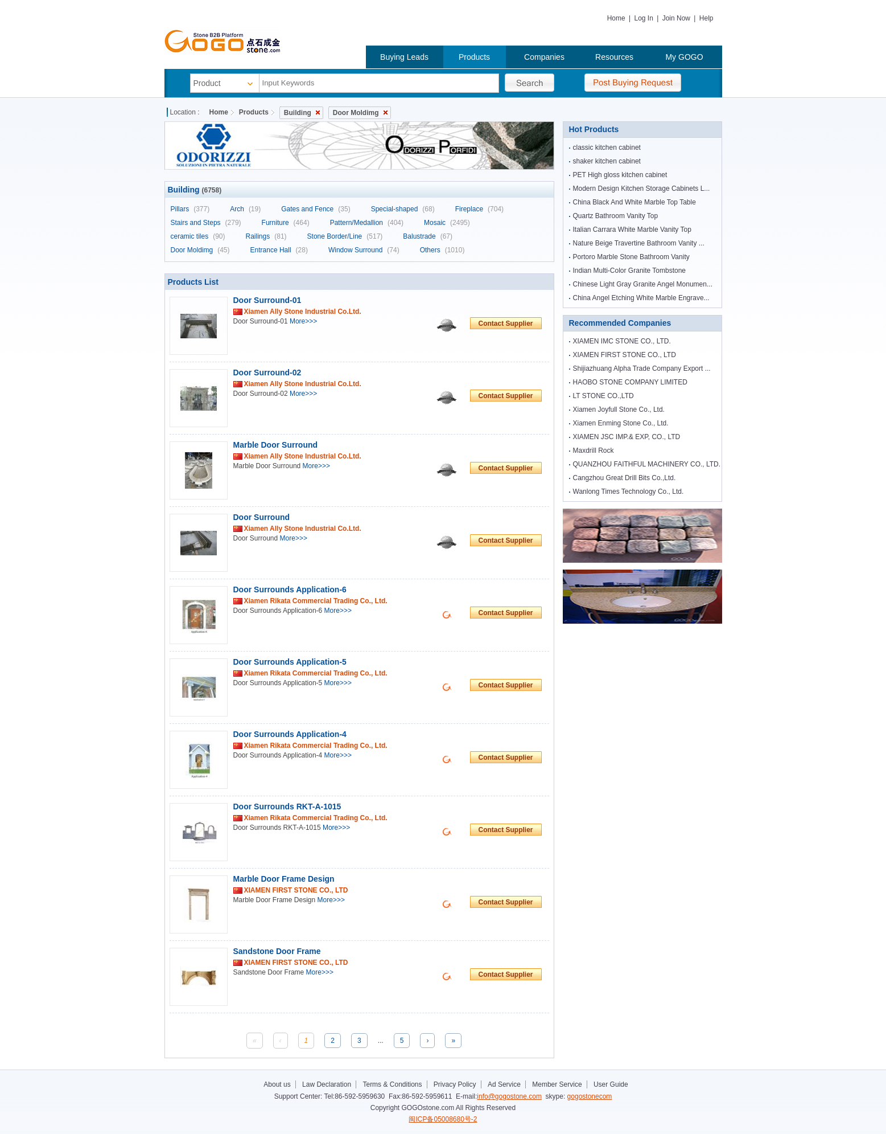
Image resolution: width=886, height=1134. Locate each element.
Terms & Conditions (392, 1084)
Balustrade (427, 236)
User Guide (611, 1084)
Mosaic (447, 223)
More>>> (303, 321)
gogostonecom (589, 1096)
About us (276, 1084)
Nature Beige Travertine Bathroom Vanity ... (638, 243)
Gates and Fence (315, 209)
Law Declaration (326, 1084)
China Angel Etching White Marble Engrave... (641, 298)
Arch (245, 209)
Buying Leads (404, 57)
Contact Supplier (505, 323)
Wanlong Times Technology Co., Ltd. (628, 492)
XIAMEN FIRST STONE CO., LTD (624, 355)
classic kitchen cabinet (607, 148)
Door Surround (261, 517)
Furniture (286, 223)
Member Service (557, 1084)
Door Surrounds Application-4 (290, 734)
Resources (614, 57)
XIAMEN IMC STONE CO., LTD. (622, 341)
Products (474, 57)
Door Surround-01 (267, 300)
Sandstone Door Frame (277, 951)
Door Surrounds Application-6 (290, 589)
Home (616, 18)
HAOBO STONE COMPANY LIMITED (630, 382)
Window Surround (363, 250)
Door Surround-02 (267, 372)
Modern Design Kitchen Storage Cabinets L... (641, 189)
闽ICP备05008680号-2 (443, 1119)
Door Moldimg (360, 113)
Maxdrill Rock (593, 451)
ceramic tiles (198, 236)
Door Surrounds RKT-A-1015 (287, 806)
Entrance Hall (279, 250)
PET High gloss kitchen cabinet (620, 175)
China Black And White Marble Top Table (634, 202)
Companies (544, 57)
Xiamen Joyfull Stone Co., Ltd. (619, 410)
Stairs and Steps (206, 223)
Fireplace (479, 209)
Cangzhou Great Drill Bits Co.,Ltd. (624, 478)
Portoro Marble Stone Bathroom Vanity (631, 257)
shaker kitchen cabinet (607, 161)
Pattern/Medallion (366, 223)
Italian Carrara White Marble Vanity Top (632, 230)
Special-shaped (403, 209)
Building (302, 113)
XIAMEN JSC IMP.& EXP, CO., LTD (627, 437)
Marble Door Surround (275, 444)
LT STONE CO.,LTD (603, 396)
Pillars (190, 209)
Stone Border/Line (345, 236)
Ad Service (504, 1084)
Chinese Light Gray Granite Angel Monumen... (642, 284)
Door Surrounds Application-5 (290, 661)
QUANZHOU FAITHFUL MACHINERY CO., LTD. (647, 464)
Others (442, 250)
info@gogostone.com (509, 1096)
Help (706, 18)
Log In (643, 18)
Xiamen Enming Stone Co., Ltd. (621, 423)
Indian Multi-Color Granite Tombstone (629, 271)
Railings (266, 236)
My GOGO (684, 57)
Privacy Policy (455, 1084)
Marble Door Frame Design (284, 878)
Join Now (676, 18)
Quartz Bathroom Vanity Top (615, 216)
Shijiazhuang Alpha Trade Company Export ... (642, 368)
